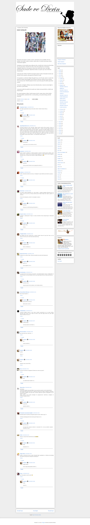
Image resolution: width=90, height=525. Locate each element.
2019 (60, 125)
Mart (61, 116)
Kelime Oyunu (60, 162)
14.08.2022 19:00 (32, 140)
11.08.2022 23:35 (27, 172)
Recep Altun (22, 387)
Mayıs (61, 112)
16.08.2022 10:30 (36, 412)
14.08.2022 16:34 (29, 331)
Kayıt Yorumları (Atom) (37, 514)
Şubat (61, 117)
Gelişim (59, 172)
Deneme (59, 170)
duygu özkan (22, 453)
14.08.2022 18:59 (32, 115)
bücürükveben (23, 272)
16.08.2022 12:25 (32, 402)
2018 (60, 126)
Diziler (59, 144)
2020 (60, 123)
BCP (58, 150)
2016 (60, 130)
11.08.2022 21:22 (32, 125)
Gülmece (59, 160)
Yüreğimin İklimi (23, 233)
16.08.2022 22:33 (26, 435)
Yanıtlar (22, 112)
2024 (60, 73)
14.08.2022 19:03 (32, 203)
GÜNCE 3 (62, 93)
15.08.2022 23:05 (28, 387)
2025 (60, 71)
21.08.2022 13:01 (28, 453)
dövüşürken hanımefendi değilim (26, 412)
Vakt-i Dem (22, 190)
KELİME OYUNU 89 (64, 102)
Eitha (59, 176)
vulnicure (22, 172)
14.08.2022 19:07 (32, 320)
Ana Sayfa (35, 510)
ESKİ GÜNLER (63, 100)
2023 (60, 75)
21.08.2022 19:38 (32, 481)
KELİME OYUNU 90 (64, 95)
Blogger (43, 522)
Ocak (61, 119)
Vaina (59, 148)
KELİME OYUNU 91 (64, 90)
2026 (60, 70)
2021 (60, 121)
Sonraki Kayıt (20, 510)
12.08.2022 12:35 (30, 253)
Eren (21, 368)
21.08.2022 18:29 (32, 462)
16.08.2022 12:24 (32, 376)
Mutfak (59, 156)
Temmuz (62, 109)
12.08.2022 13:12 (29, 272)
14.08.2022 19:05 (32, 261)
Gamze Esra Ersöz (23, 253)
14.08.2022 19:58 (32, 339)
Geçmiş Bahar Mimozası (24, 292)
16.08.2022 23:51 (32, 442)
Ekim (61, 81)
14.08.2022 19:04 (32, 223)
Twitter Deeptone (61, 61)
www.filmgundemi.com (24, 125)
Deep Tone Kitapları (61, 152)
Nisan (61, 114)
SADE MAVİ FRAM (66, 210)
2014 (60, 133)
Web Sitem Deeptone (62, 63)
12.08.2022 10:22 (30, 233)
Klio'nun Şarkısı (23, 331)
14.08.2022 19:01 (32, 161)
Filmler (59, 154)
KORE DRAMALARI (64, 96)
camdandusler (23, 310)
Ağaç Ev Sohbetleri (61, 168)
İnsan (59, 174)
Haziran (61, 111)
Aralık (61, 78)
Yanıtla (21, 110)
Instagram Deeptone (62, 59)
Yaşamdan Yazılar (23, 107)
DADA (21, 435)
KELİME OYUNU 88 (64, 105)
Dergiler (59, 158)
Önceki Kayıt (51, 510)
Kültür (59, 166)
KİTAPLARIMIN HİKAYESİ (66, 220)
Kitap (59, 146)
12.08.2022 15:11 (29, 310)
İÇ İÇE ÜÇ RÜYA (63, 107)
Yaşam (59, 142)
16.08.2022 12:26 (32, 423)
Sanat (59, 179)
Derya (21, 473)
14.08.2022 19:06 (32, 281)
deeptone (25, 115)
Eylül (61, 83)
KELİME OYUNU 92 (64, 86)
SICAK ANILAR (63, 103)
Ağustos (61, 85)
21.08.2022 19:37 (26, 473)
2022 (60, 76)
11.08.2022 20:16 (30, 107)
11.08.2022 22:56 (27, 151)
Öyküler (21, 100)
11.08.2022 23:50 (27, 190)
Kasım (61, 80)
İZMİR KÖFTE (62, 98)
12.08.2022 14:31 (33, 292)
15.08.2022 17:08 (25, 368)
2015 (60, 132)
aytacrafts (22, 151)
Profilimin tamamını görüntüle (63, 248)
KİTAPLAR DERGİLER (64, 91)
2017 (60, 128)
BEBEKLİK (62, 88)
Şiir (58, 164)
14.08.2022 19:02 (32, 180)
